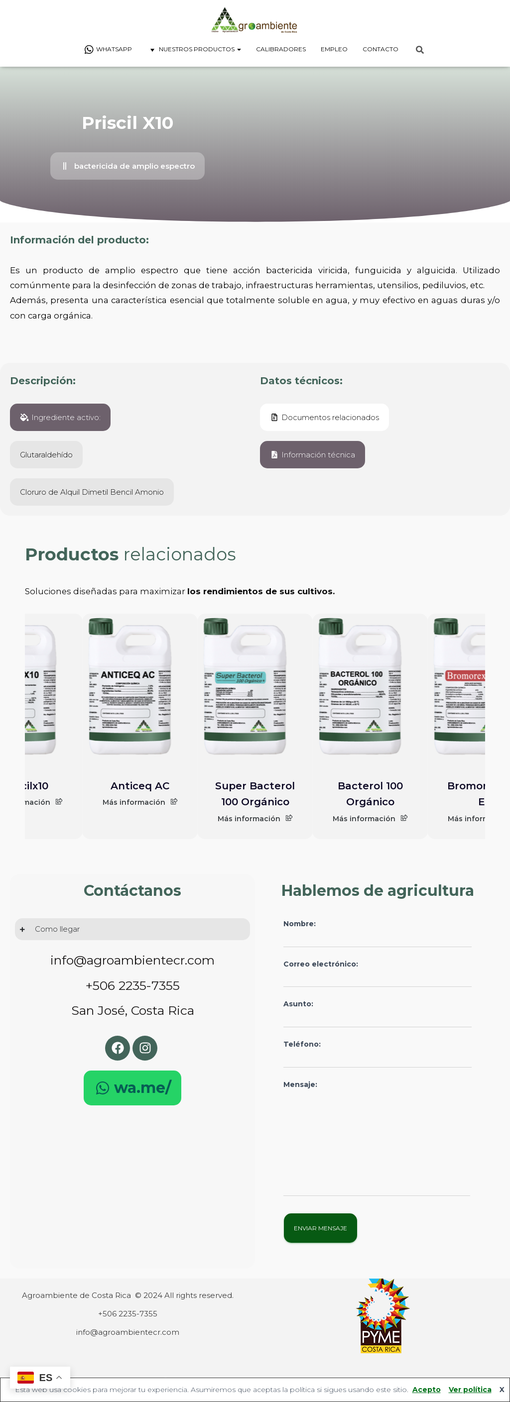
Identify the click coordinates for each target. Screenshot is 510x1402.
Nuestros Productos (194, 50)
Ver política (470, 1389)
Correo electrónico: (377, 974)
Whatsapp (108, 50)
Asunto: (377, 1013)
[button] (127, 166)
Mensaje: (376, 1138)
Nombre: (377, 933)
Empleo (334, 49)
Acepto (426, 1389)
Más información (140, 802)
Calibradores (281, 49)
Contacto (380, 49)
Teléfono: (377, 1054)
